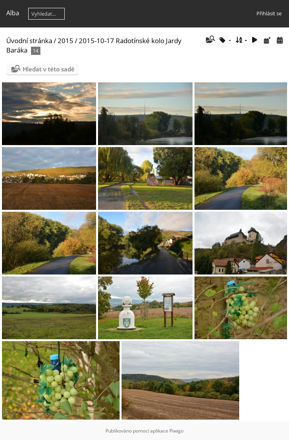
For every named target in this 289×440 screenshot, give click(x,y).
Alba (12, 13)
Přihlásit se (269, 13)
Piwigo (176, 430)
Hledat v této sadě (49, 69)
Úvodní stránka (29, 40)
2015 (65, 40)
